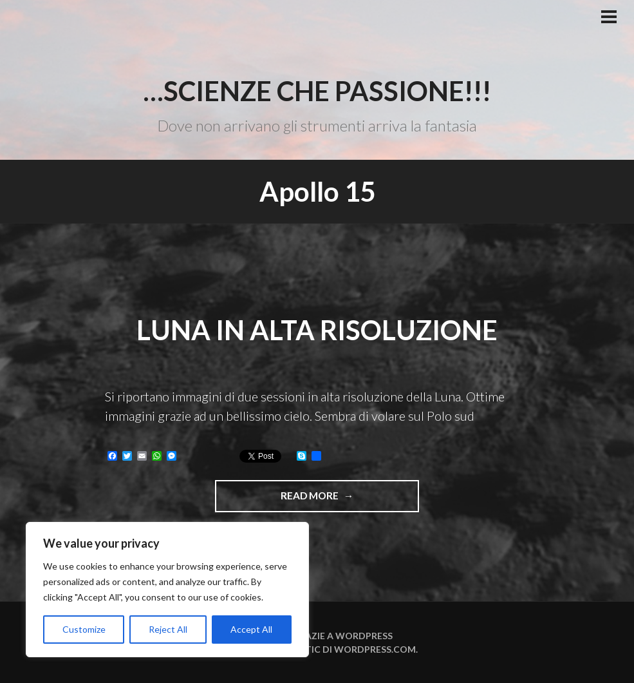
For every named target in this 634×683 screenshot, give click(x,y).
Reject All (168, 629)
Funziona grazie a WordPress (317, 635)
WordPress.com (375, 649)
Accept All (251, 629)
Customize (84, 629)
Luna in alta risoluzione (317, 330)
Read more (346, 500)
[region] (167, 589)
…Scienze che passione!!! (317, 91)
